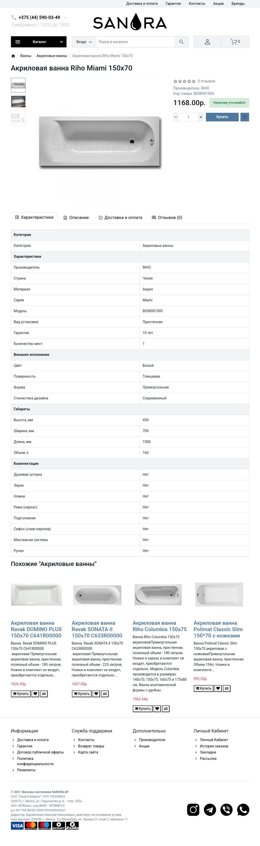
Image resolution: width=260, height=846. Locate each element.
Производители (152, 740)
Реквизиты (26, 770)
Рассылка (208, 759)
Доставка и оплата (142, 4)
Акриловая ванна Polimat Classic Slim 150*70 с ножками (218, 629)
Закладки (208, 752)
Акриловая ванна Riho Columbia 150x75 (160, 626)
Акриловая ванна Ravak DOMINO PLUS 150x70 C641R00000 (36, 629)
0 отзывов (206, 81)
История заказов (214, 746)
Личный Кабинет (214, 740)
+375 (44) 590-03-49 (39, 17)
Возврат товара (91, 746)
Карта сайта (88, 752)
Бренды (238, 4)
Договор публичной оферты (40, 752)
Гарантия (173, 4)
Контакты (197, 4)
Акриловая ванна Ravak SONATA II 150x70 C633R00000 (97, 629)
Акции (218, 4)
